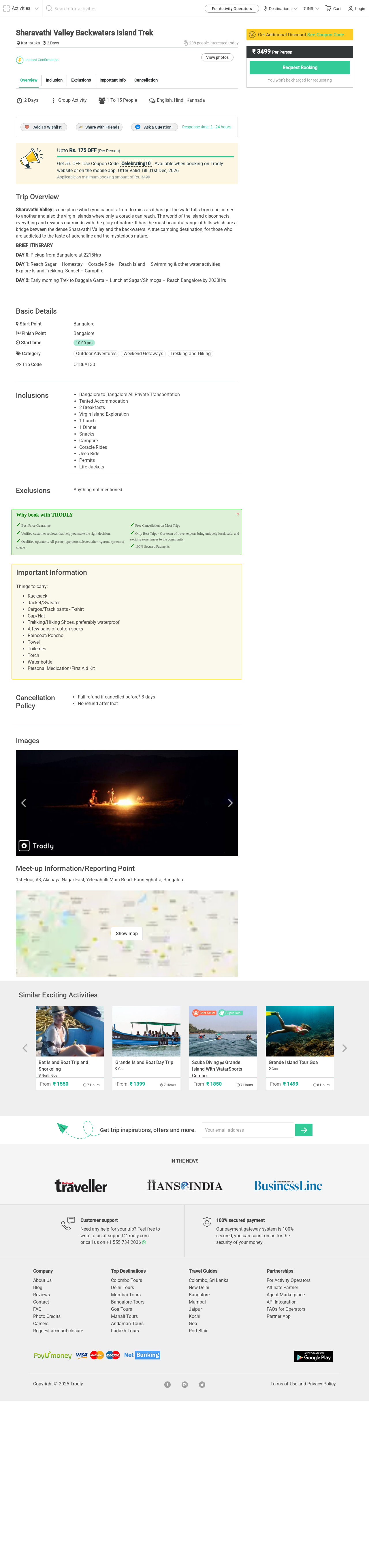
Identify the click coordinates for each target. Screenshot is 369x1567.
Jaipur (195, 1475)
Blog (37, 1453)
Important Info (112, 185)
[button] (311, 8)
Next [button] (204, 969)
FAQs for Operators (286, 1475)
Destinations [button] (280, 8)
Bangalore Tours (127, 1468)
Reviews (41, 1461)
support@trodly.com (128, 1401)
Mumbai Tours (126, 1461)
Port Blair (198, 1497)
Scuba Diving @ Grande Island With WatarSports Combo (217, 1235)
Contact (41, 1468)
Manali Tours (124, 1482)
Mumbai (197, 1468)
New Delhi (199, 1453)
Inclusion (54, 185)
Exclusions (81, 185)
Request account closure (58, 1497)
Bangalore (199, 1461)
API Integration (282, 1468)
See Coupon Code (325, 34)
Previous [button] (49, 969)
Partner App (279, 1482)
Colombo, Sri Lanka (209, 1446)
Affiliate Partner (282, 1453)
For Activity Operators (232, 8)
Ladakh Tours (125, 1497)
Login (356, 8)
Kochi (194, 1482)
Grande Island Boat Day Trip (144, 1228)
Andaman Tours (127, 1489)
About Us (42, 1446)
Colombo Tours (126, 1446)
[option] (127, 969)
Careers (40, 1489)
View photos (217, 162)
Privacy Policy (321, 1550)
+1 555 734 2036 (126, 1408)
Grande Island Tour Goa (293, 1228)
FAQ (37, 1475)
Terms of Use (283, 1550)
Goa (193, 1489)
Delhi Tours (122, 1453)
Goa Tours (121, 1475)
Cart (333, 8)
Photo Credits (47, 1482)
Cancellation (146, 185)
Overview (28, 185)
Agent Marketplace (286, 1461)
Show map (127, 1099)
